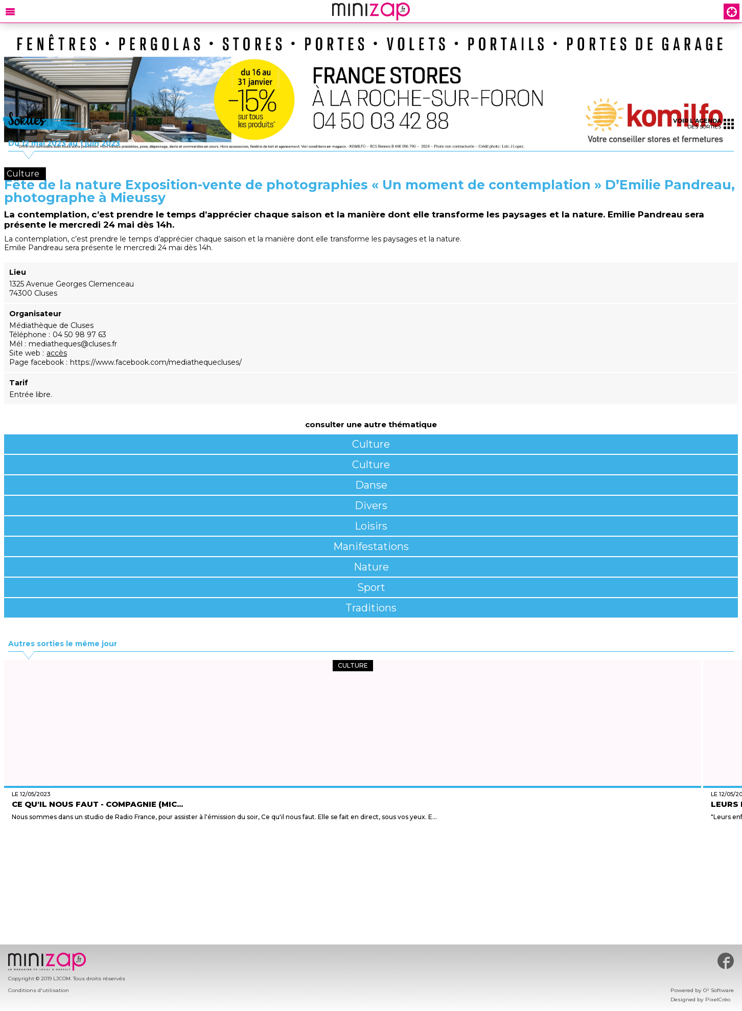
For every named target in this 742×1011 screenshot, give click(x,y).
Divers (371, 505)
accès (57, 353)
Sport (371, 587)
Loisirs (371, 526)
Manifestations (371, 546)
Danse (371, 485)
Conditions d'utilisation (38, 990)
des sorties (703, 123)
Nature (371, 567)
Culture (371, 444)
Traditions (371, 608)
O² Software (718, 990)
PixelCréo (717, 999)
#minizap (725, 961)
